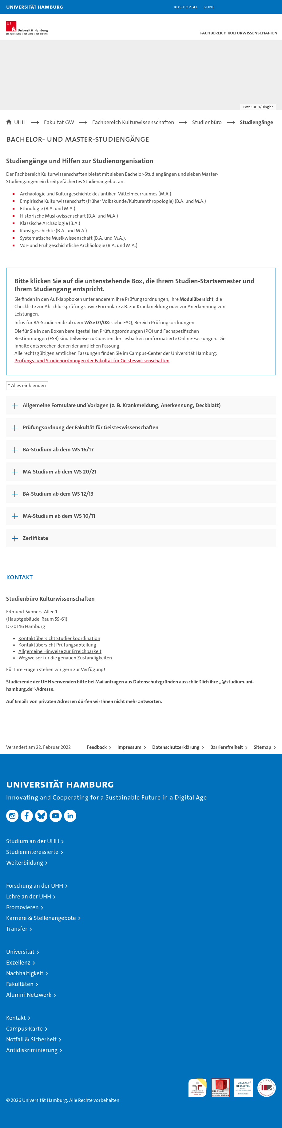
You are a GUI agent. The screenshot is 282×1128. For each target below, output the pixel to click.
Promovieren (22, 907)
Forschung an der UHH (34, 886)
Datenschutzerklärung (176, 747)
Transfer (16, 929)
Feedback (97, 747)
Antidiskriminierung (32, 1050)
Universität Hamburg (34, 6)
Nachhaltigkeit (24, 973)
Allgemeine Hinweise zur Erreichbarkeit (59, 651)
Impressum (129, 747)
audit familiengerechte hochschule (197, 1088)
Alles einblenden (28, 385)
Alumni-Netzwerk (28, 995)
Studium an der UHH (32, 841)
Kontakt (16, 1018)
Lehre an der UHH (28, 896)
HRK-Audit (240, 1085)
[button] (258, 7)
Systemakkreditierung (266, 1082)
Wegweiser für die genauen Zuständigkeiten (65, 657)
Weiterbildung (24, 863)
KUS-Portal (185, 6)
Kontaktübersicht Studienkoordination (59, 638)
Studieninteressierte (32, 852)
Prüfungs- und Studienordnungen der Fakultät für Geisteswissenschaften (91, 360)
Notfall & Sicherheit (31, 1039)
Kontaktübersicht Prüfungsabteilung (57, 645)
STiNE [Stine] (209, 6)
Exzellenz (18, 962)
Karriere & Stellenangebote (41, 918)
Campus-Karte (24, 1028)
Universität (20, 952)
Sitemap (262, 747)
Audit (217, 1082)
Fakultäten (20, 984)
